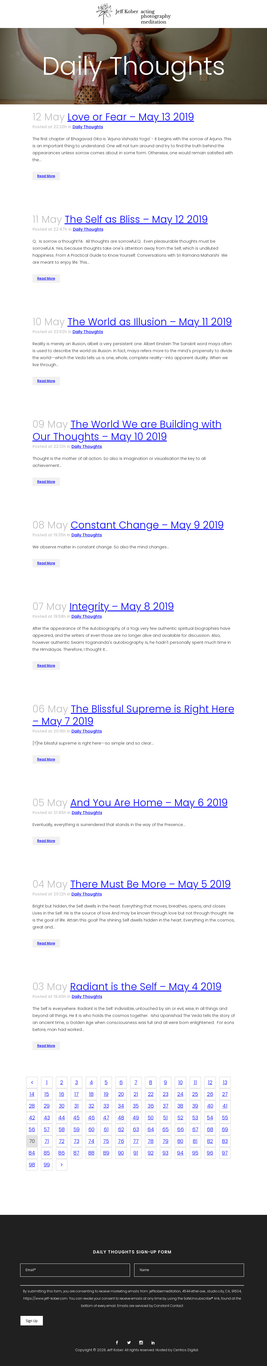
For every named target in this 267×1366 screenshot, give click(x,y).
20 (121, 1094)
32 (91, 1105)
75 (106, 1141)
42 (32, 1117)
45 (76, 1117)
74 (91, 1141)
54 (210, 1117)
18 (91, 1094)
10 (180, 1082)
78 (151, 1141)
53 (195, 1117)
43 (47, 1117)
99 (47, 1164)
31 (76, 1105)
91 (135, 1152)
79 (165, 1141)
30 (61, 1105)
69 (225, 1129)
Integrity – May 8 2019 (121, 606)
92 (151, 1152)
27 (225, 1094)
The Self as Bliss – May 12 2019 (136, 219)
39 (195, 1105)
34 (121, 1105)
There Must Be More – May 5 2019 (150, 884)
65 (165, 1129)
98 (32, 1164)
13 (225, 1082)
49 (136, 1117)
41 (224, 1105)
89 (106, 1152)
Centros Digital (185, 1350)
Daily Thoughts (88, 127)
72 (61, 1141)
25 (195, 1094)
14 (31, 1094)
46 (91, 1117)
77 (136, 1141)
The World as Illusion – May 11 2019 (150, 322)
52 (180, 1117)
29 (47, 1105)
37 (165, 1105)
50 (151, 1117)
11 (195, 1082)
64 (150, 1129)
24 (180, 1094)
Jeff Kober (115, 1350)
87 (76, 1152)
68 (210, 1129)
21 (136, 1094)
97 (225, 1152)
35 (136, 1105)
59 (76, 1129)
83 (225, 1141)
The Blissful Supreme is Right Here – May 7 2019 (133, 715)
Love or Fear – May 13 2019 (131, 117)
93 (165, 1152)
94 (180, 1152)
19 (106, 1094)
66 (180, 1129)
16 (61, 1094)
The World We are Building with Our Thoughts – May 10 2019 (127, 430)
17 (76, 1094)
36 (151, 1105)
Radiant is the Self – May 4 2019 (146, 986)
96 (210, 1152)
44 (61, 1117)
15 (46, 1094)
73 (76, 1141)
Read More (46, 176)
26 (210, 1094)
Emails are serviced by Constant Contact (150, 1306)
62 (121, 1129)
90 (121, 1152)
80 (180, 1141)
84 (32, 1152)
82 (210, 1141)
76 (121, 1141)
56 (32, 1129)
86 (61, 1152)
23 (165, 1094)
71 (47, 1141)
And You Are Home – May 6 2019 (149, 803)
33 (106, 1105)
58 (62, 1129)
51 (165, 1117)
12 (210, 1082)
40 (210, 1105)
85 (47, 1152)
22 (151, 1094)
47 (106, 1117)
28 (32, 1105)
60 (91, 1129)
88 (91, 1152)
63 (136, 1129)
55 (225, 1117)
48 (121, 1117)
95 (195, 1152)
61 (106, 1129)
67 (195, 1129)
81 (195, 1141)
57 (47, 1129)
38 (180, 1105)
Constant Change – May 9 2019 (147, 525)
